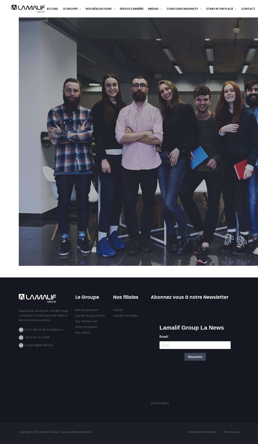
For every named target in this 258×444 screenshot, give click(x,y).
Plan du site (231, 432)
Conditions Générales (202, 432)
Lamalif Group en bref (90, 316)
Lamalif (118, 310)
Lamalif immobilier (125, 316)
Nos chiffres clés (86, 321)
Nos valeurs (83, 332)
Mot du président (86, 310)
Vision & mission (86, 327)
